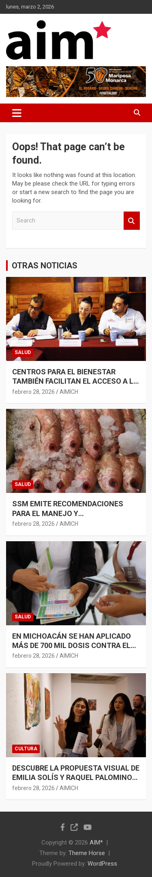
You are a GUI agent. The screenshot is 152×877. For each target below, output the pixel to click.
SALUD (23, 352)
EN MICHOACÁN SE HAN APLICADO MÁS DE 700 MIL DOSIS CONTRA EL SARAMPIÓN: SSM (71, 645)
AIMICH (69, 392)
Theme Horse (87, 853)
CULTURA (26, 749)
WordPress (102, 863)
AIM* (96, 842)
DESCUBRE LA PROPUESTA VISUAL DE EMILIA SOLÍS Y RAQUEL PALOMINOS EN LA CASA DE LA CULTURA (75, 777)
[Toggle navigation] (17, 113)
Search (132, 221)
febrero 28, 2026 (33, 392)
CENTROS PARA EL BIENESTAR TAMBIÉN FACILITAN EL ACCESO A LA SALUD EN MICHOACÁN (75, 381)
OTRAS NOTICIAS (44, 265)
